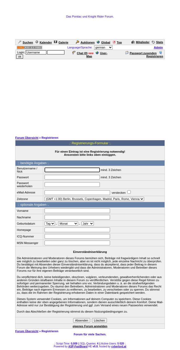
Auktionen (85, 42)
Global (103, 42)
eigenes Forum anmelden (90, 326)
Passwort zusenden (141, 53)
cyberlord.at (118, 346)
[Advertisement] (91, 96)
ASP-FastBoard (78, 346)
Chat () (80, 53)
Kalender (43, 42)
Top (117, 42)
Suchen (25, 42)
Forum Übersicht (26, 137)
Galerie (61, 42)
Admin (158, 47)
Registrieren (154, 55)
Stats (157, 42)
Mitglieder (141, 42)
